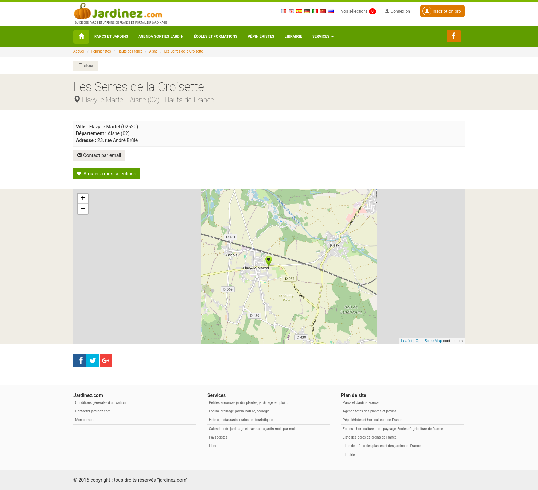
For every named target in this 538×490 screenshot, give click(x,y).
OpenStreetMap (429, 340)
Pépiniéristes (261, 36)
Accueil (79, 51)
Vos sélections (358, 11)
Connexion (397, 11)
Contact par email (99, 155)
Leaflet (406, 340)
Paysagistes (218, 437)
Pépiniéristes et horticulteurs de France (372, 419)
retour (86, 65)
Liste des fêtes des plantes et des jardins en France (382, 445)
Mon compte (84, 419)
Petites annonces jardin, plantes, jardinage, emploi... (248, 402)
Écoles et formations (215, 36)
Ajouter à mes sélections (106, 173)
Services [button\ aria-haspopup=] (323, 36)
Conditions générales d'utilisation (100, 402)
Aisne (153, 51)
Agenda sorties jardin (160, 36)
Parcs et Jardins (111, 36)
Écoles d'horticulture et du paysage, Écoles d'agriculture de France (393, 428)
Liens (213, 445)
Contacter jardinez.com (92, 411)
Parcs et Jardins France (361, 402)
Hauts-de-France (129, 51)
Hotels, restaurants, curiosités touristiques (241, 419)
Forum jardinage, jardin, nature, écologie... (240, 411)
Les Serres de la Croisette (183, 51)
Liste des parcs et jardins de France (370, 437)
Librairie (293, 36)
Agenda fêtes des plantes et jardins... (371, 411)
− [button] (83, 208)
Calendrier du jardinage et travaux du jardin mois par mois (252, 428)
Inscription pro (441, 11)
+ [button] (83, 198)
